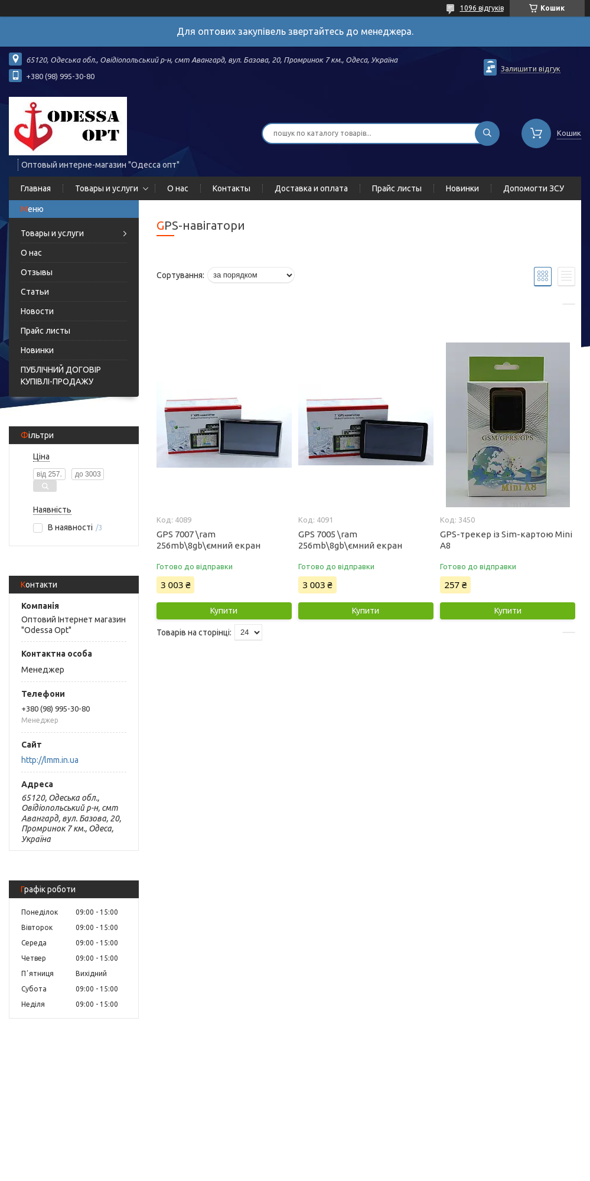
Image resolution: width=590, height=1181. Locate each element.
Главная (36, 188)
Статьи (35, 291)
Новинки (462, 188)
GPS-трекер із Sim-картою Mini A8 (506, 539)
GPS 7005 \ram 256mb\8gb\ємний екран (350, 539)
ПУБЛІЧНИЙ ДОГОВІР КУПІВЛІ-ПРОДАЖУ (61, 375)
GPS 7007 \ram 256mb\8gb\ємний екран (208, 539)
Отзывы (37, 272)
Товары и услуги (106, 188)
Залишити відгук (530, 68)
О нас (177, 188)
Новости (37, 311)
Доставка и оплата (311, 188)
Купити (223, 610)
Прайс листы (397, 188)
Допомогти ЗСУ (533, 188)
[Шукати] (487, 133)
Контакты (231, 188)
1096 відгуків (482, 8)
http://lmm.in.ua (50, 760)
